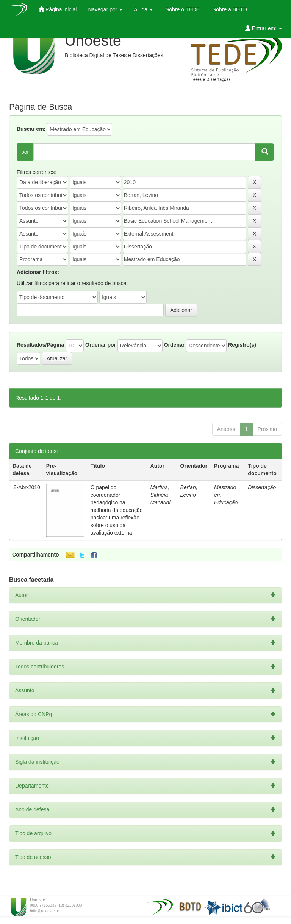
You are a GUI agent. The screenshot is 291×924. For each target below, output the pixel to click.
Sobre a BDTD (229, 9)
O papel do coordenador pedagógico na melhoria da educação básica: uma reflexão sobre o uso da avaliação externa (117, 510)
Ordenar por (100, 345)
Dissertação (262, 487)
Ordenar (174, 345)
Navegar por (105, 9)
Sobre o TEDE (182, 9)
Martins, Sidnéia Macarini (160, 494)
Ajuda (143, 9)
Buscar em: (31, 129)
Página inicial (58, 9)
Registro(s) (242, 345)
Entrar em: (263, 28)
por (25, 152)
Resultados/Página (40, 345)
